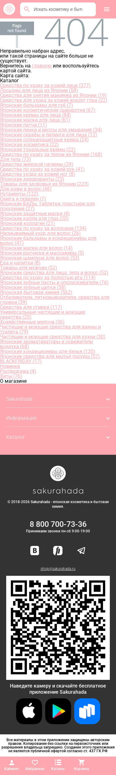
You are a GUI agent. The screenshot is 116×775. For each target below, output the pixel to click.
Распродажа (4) (18, 371)
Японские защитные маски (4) (35, 213)
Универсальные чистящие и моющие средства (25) (42, 314)
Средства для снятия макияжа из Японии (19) (53, 95)
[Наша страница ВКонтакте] (34, 551)
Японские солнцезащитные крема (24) (44, 140)
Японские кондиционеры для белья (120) (47, 351)
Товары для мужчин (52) (28, 268)
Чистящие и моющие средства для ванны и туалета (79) (50, 329)
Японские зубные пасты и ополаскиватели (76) (54, 282)
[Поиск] (27, 9)
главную (42, 66)
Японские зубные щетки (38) (33, 287)
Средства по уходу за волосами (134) (43, 228)
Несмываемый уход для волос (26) (40, 233)
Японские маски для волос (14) (36, 248)
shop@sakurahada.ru (58, 569)
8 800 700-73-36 (58, 524)
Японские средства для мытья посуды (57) (50, 356)
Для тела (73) (15, 159)
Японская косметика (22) (29, 144)
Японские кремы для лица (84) (35, 115)
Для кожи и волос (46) (26, 189)
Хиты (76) (11, 376)
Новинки (10, 366)
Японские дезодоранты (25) (32, 179)
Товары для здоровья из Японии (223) (44, 184)
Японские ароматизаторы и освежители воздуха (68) (46, 344)
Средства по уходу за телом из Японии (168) (51, 154)
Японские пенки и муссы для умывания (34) (51, 130)
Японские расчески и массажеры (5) (42, 253)
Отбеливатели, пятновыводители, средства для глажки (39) (55, 299)
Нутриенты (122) (19, 194)
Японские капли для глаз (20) (34, 218)
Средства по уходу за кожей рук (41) (42, 169)
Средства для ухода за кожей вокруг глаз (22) (53, 100)
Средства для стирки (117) (31, 307)
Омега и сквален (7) (23, 199)
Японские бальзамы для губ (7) (36, 105)
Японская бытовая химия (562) (36, 292)
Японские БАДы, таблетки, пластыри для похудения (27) (47, 206)
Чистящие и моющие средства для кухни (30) (52, 337)
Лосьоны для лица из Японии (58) (39, 90)
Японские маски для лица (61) (35, 120)
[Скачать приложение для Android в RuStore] (58, 677)
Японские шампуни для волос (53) (39, 258)
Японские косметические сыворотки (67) (47, 110)
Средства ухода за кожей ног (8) (37, 174)
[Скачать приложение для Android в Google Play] (58, 722)
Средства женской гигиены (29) (36, 164)
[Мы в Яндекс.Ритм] (58, 551)
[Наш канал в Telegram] (81, 551)
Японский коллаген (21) (27, 223)
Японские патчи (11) (23, 125)
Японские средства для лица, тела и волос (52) (54, 273)
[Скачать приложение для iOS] (29, 722)
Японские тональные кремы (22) (37, 149)
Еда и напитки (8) (20, 263)
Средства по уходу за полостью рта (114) (48, 278)
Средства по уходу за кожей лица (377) (45, 85)
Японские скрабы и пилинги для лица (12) (48, 135)
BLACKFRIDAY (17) (21, 361)
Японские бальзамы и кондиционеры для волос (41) (48, 240)
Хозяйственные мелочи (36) (32, 322)
